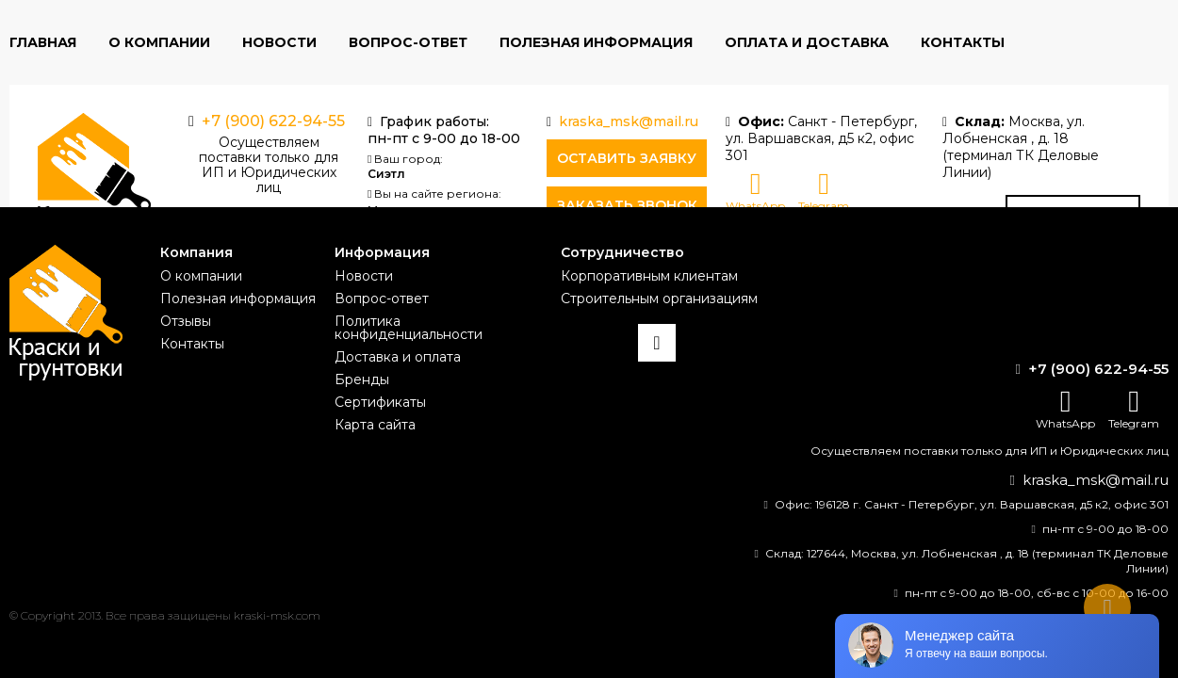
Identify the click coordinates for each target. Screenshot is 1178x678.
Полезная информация (596, 42)
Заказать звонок (627, 205)
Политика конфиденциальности (409, 328)
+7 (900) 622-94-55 (273, 121)
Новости (279, 42)
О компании (159, 42)
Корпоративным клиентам (649, 275)
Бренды (362, 379)
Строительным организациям (659, 298)
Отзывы (185, 321)
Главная (42, 42)
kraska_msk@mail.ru (628, 121)
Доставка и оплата (398, 356)
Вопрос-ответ (408, 42)
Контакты (963, 42)
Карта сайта (375, 424)
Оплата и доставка (807, 42)
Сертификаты (380, 402)
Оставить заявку (626, 158)
